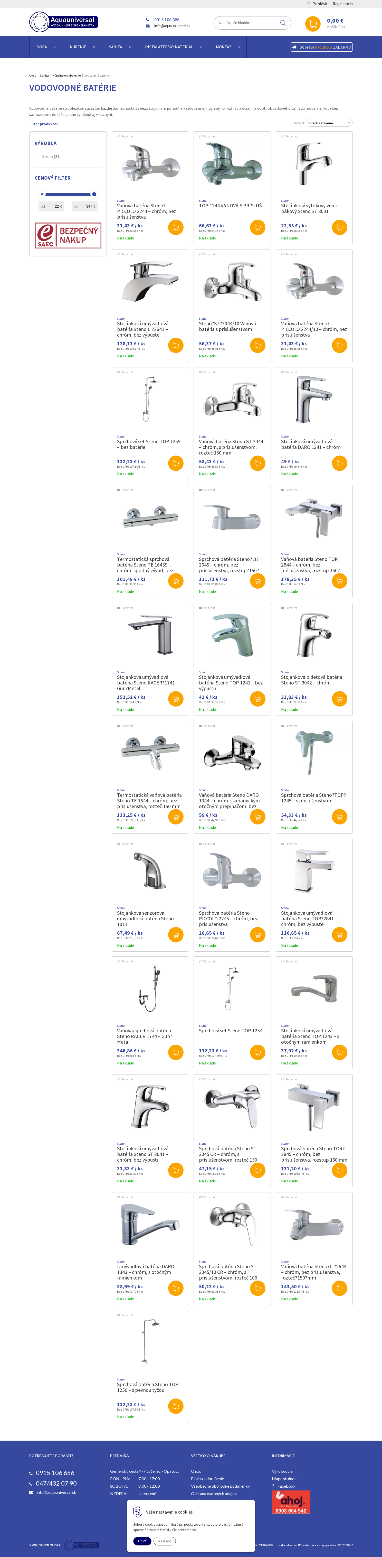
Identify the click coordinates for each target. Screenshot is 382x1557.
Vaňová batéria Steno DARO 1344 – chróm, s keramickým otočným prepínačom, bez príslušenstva (229, 803)
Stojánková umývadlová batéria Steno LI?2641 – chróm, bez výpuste (142, 329)
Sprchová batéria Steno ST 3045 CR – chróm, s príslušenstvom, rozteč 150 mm (228, 1157)
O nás (196, 1471)
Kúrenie (78, 46)
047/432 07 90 (56, 1483)
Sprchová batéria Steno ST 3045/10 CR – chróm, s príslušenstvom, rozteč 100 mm (228, 1274)
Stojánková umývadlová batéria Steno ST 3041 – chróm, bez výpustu (142, 1154)
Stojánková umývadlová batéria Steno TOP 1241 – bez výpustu (231, 682)
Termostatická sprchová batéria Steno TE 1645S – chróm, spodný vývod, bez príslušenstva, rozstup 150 (145, 567)
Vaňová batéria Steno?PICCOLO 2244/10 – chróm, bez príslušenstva (314, 329)
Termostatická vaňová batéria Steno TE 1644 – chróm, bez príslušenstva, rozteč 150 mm (149, 800)
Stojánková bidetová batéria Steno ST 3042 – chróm (311, 680)
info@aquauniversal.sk (172, 25)
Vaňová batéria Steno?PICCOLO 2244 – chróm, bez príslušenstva (146, 211)
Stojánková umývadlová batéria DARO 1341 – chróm (310, 444)
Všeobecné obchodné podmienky (220, 1486)
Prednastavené (321, 123)
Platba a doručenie (207, 1478)
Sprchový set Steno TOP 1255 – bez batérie (148, 444)
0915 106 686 (166, 20)
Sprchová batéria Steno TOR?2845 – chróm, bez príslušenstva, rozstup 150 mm (314, 1154)
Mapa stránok (284, 1478)
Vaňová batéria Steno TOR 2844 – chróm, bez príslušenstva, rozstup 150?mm (310, 567)
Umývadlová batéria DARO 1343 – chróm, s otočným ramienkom (145, 1272)
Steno (51, 156)
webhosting (317, 1545)
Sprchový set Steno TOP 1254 (230, 1030)
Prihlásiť (319, 3)
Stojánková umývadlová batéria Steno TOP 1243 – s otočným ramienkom (310, 1036)
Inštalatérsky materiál (169, 46)
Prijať (142, 1541)
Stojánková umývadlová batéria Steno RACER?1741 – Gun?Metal (147, 682)
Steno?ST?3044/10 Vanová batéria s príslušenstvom (227, 326)
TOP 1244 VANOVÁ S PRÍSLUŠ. (231, 205)
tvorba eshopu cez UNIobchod (294, 1545)
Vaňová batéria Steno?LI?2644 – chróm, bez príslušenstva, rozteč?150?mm (313, 1272)
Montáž (224, 46)
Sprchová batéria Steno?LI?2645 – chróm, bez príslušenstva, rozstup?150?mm (229, 567)
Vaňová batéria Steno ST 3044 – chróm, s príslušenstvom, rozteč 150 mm (231, 447)
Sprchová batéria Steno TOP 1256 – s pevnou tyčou (147, 1387)
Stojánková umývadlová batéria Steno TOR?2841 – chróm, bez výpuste (309, 918)
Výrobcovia (282, 1471)
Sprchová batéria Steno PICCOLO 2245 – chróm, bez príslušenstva (228, 918)
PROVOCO (267, 1545)
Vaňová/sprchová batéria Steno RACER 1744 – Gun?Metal (144, 1036)
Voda (42, 46)
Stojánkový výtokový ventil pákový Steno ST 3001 (310, 208)
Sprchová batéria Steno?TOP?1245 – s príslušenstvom (313, 798)
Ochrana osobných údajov (214, 1493)
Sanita (115, 46)
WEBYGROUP (345, 1545)
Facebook (286, 1486)
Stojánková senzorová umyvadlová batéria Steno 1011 (145, 918)
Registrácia (343, 3)
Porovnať (127, 136)
